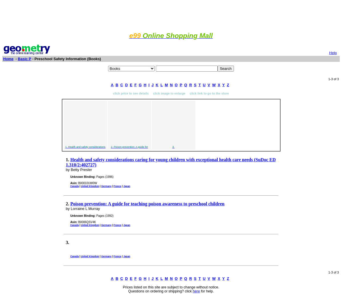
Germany (106, 186)
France (117, 186)
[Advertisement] (171, 15)
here (196, 291)
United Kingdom (90, 186)
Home (8, 59)
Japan (126, 186)
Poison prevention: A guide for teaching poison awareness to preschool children (147, 203)
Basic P (24, 59)
